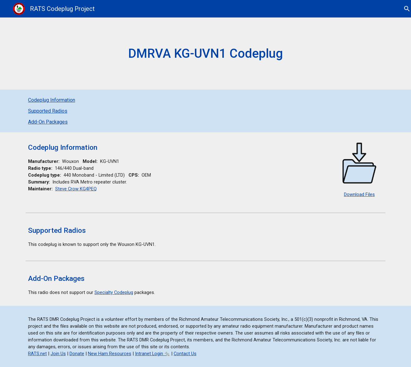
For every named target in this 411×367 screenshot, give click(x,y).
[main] (205, 53)
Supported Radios (47, 111)
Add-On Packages (48, 122)
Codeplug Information (51, 100)
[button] (403, 8)
